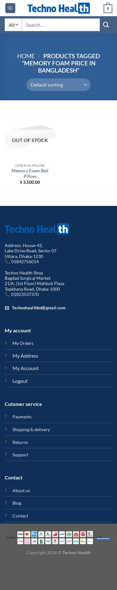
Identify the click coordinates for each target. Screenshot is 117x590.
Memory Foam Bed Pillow (30, 173)
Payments (22, 416)
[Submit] (106, 25)
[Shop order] (58, 85)
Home (26, 55)
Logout (20, 381)
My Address (25, 356)
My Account (25, 368)
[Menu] (10, 8)
